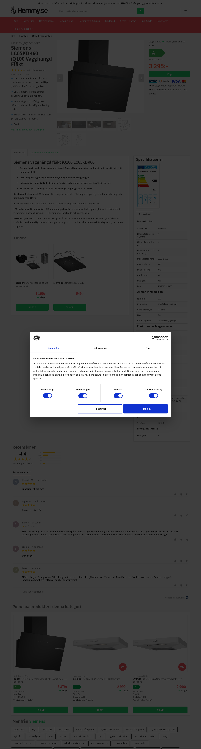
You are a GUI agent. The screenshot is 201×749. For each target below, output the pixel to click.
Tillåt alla (145, 408)
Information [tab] (100, 348)
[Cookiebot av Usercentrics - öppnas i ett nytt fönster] (154, 338)
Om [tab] (147, 348)
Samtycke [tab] (53, 348)
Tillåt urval (100, 408)
